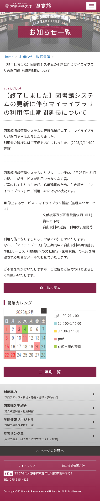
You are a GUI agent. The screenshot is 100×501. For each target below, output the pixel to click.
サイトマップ (26, 465)
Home (8, 56)
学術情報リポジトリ (48, 422)
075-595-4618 (19, 479)
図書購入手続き (48, 408)
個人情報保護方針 (73, 465)
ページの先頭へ (52, 450)
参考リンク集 (48, 436)
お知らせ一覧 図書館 (34, 56)
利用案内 (48, 394)
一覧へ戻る (50, 287)
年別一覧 (53, 371)
